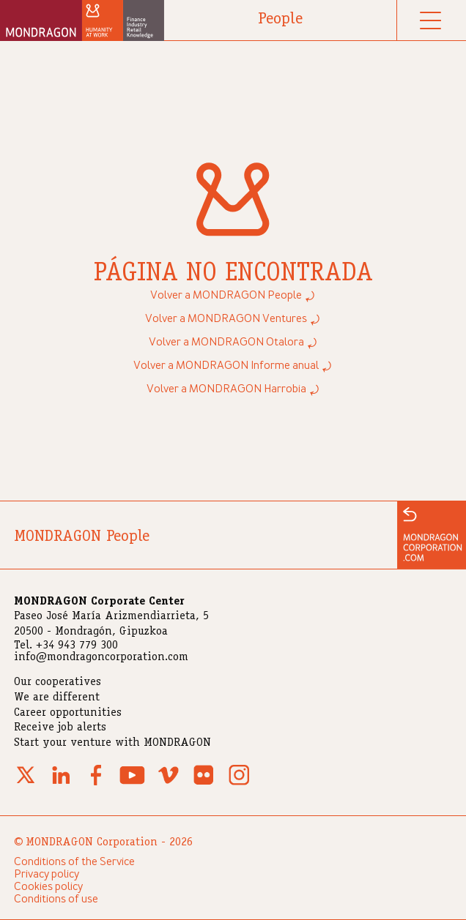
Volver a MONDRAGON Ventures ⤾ (233, 319)
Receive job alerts (60, 728)
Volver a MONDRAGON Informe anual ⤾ (233, 366)
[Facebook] (96, 784)
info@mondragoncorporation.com (101, 658)
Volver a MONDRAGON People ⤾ (233, 296)
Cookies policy (48, 887)
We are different (57, 698)
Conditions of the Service (74, 862)
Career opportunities (68, 713)
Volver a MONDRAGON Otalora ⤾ (233, 342)
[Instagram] (239, 784)
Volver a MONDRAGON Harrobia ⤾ (233, 389)
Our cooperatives (57, 683)
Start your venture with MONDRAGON (112, 743)
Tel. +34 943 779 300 (66, 646)
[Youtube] (132, 784)
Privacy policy (46, 874)
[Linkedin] (61, 784)
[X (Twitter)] (25, 784)
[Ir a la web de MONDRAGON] (431, 535)
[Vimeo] (168, 784)
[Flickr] (203, 784)
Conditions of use (56, 899)
